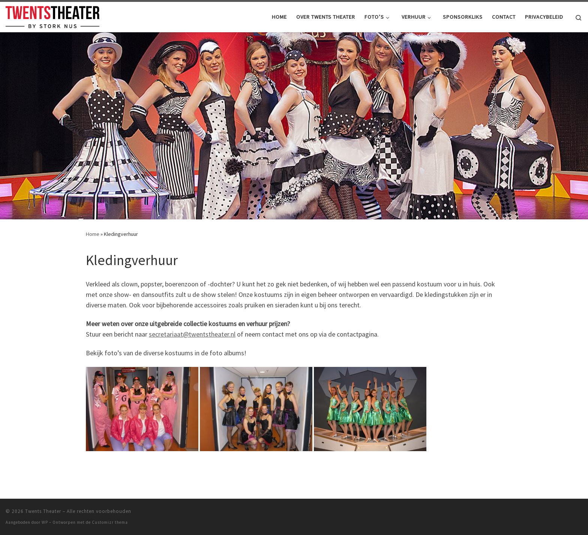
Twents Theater (43, 511)
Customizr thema (110, 522)
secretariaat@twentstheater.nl (192, 334)
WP (45, 522)
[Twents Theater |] (52, 15)
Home (92, 234)
